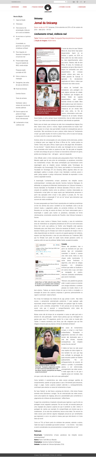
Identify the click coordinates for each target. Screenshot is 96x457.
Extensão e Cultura (64, 7)
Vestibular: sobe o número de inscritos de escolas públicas (23, 105)
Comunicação (82, 7)
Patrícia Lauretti (44, 38)
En (72, 0)
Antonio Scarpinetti (76, 38)
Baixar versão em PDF (41, 27)
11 (14, 111)
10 (14, 89)
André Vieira (52, 41)
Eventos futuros (20, 93)
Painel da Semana (21, 89)
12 (14, 122)
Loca (77, 0)
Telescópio (19, 24)
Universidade (15, 7)
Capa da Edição (20, 20)
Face (80, 0)
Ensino (25, 7)
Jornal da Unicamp (45, 23)
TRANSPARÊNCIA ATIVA (15, 1)
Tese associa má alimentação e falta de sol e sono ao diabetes (23, 30)
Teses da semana (21, 98)
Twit (84, 0)
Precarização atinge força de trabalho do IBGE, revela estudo (22, 63)
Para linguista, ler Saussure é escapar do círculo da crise (23, 54)
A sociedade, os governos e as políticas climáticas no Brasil (23, 46)
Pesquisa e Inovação (37, 7)
